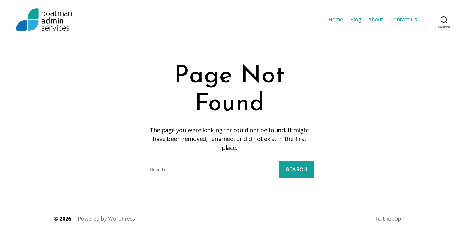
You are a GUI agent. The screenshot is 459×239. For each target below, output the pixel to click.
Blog (355, 21)
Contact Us (404, 21)
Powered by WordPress (106, 222)
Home (335, 21)
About (375, 21)
